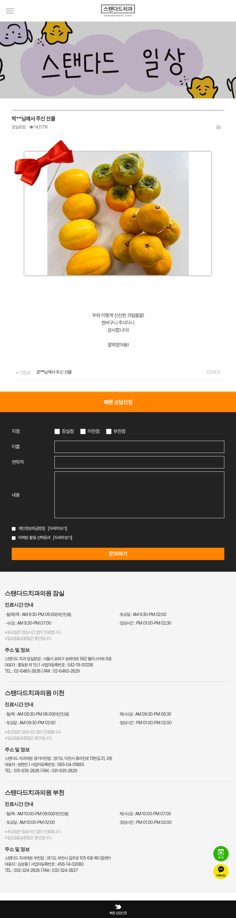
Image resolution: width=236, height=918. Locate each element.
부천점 (119, 431)
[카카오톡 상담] (221, 872)
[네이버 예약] (221, 854)
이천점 (94, 431)
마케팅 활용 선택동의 (34, 537)
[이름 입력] (139, 447)
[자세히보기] (57, 528)
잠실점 (68, 431)
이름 (16, 447)
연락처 (18, 462)
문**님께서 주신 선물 (54, 372)
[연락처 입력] (139, 462)
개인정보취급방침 (31, 528)
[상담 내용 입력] (139, 494)
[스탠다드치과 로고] (118, 20)
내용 (16, 495)
